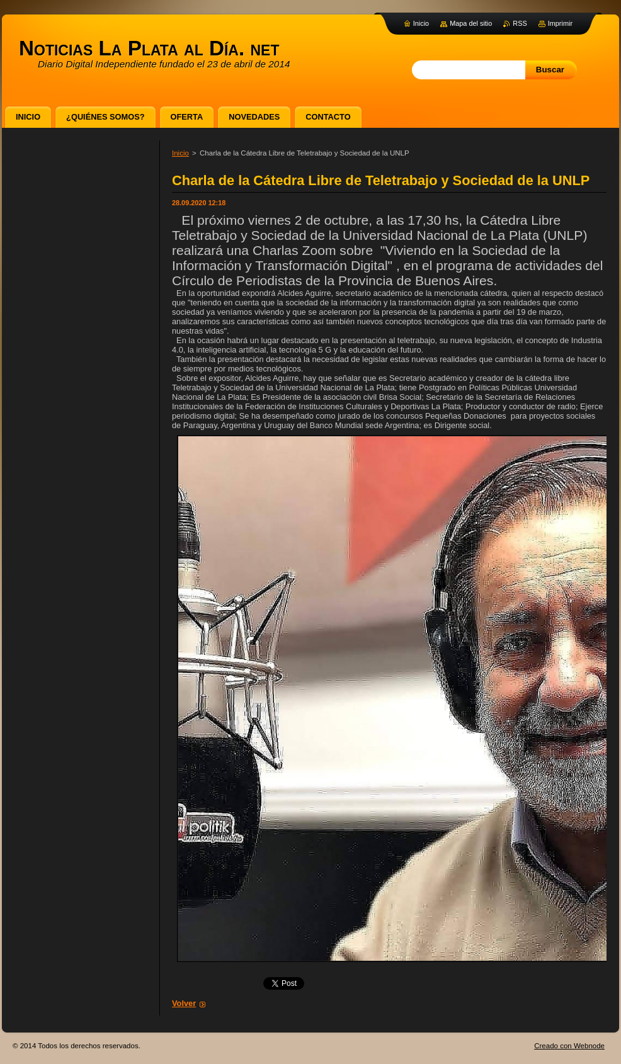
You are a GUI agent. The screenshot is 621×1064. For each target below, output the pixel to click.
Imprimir (560, 23)
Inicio (180, 153)
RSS (520, 23)
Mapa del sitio (471, 23)
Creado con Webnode (569, 1046)
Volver (184, 1003)
